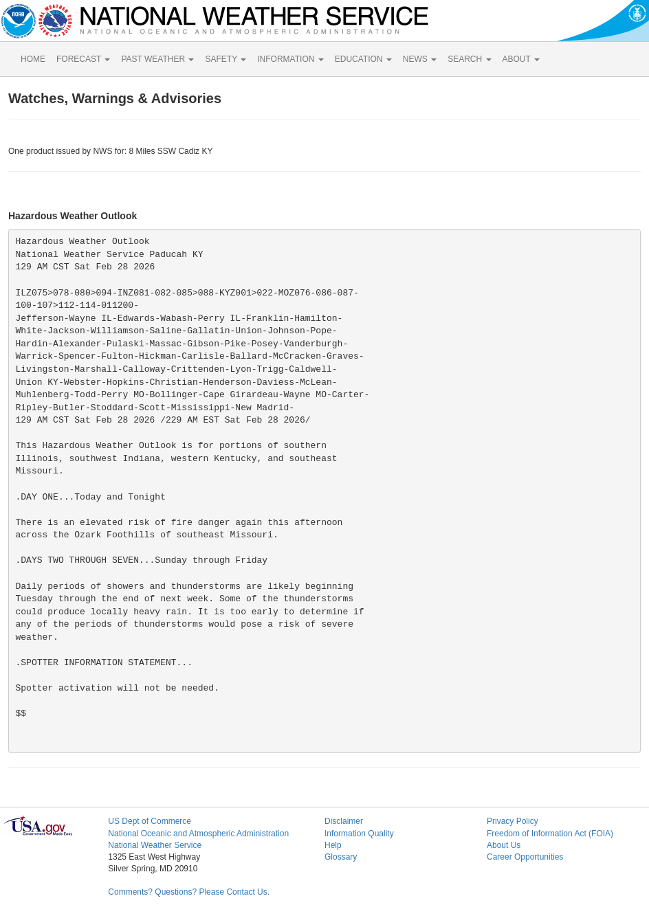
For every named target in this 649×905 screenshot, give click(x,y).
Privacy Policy (512, 821)
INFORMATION (290, 59)
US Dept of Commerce (149, 821)
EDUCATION (363, 59)
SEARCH (469, 59)
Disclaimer (343, 821)
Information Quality (359, 833)
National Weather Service (154, 845)
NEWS (420, 59)
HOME (33, 59)
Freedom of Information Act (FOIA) (550, 833)
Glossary (340, 857)
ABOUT (521, 59)
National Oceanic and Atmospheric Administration (198, 833)
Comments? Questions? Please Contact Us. (189, 892)
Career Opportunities (525, 857)
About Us (503, 845)
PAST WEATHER (157, 59)
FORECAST (83, 59)
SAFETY (225, 59)
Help (333, 845)
